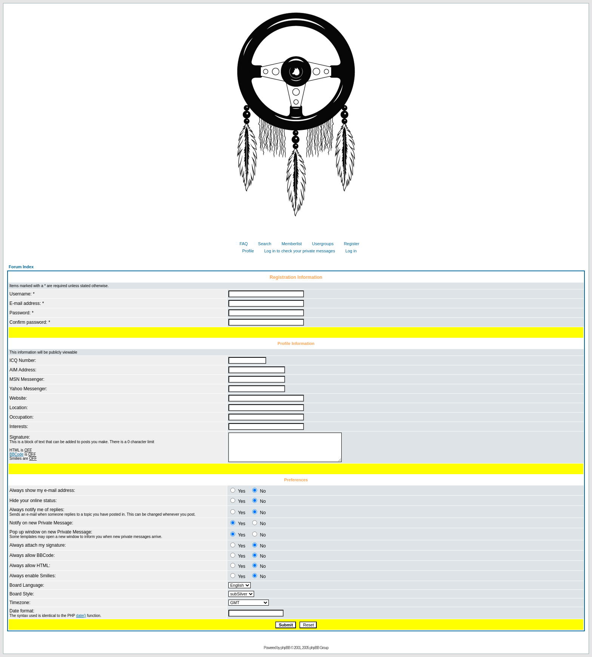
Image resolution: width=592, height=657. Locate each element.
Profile (245, 251)
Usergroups (320, 243)
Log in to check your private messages (297, 251)
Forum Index (21, 266)
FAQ (241, 243)
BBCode (16, 454)
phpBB (285, 648)
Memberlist (289, 243)
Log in (348, 251)
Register (348, 243)
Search (262, 243)
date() (81, 616)
